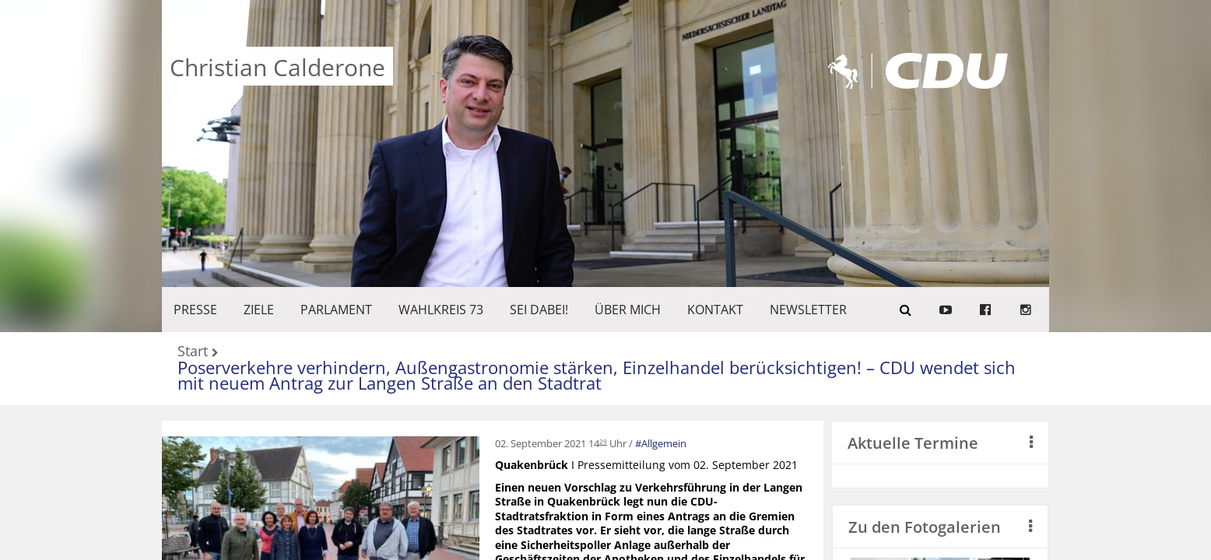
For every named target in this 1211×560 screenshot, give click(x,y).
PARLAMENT (336, 309)
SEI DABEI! (539, 309)
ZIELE (259, 309)
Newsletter (808, 309)
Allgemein (663, 443)
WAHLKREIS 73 (440, 309)
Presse (195, 309)
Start (192, 352)
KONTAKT (715, 309)
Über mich (628, 309)
